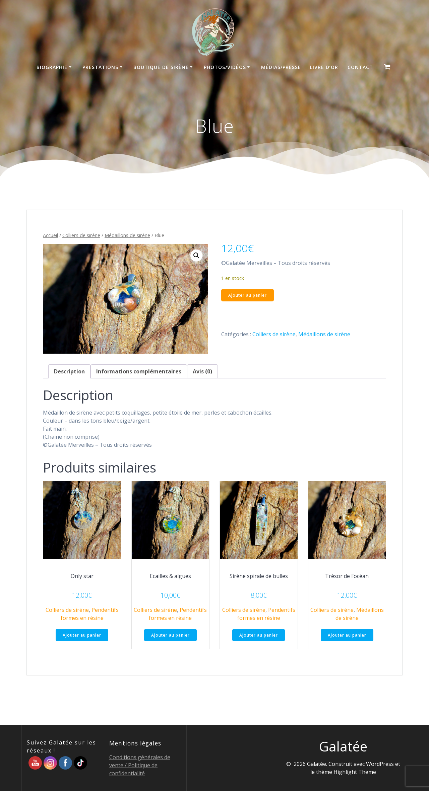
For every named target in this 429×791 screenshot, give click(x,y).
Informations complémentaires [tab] (138, 371)
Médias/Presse (281, 67)
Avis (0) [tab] (202, 371)
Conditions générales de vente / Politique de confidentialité (139, 765)
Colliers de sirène (81, 235)
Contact (360, 67)
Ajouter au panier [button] (82, 635)
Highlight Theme (354, 772)
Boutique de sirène (161, 67)
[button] (196, 255)
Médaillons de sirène (127, 235)
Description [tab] (69, 371)
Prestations (100, 67)
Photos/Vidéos (225, 67)
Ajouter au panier (248, 295)
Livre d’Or (324, 67)
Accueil (50, 235)
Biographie (52, 67)
